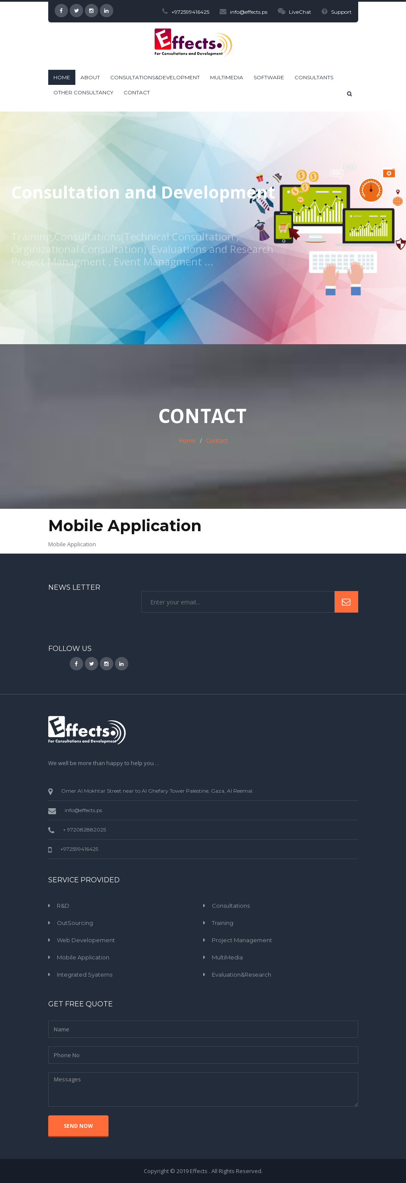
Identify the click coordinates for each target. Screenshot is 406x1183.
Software (269, 77)
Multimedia (226, 77)
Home (187, 440)
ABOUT (90, 77)
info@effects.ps (243, 12)
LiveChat (294, 12)
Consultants (313, 77)
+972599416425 (185, 12)
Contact (137, 92)
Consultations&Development (155, 77)
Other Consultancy (83, 92)
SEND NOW (78, 1126)
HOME (61, 77)
